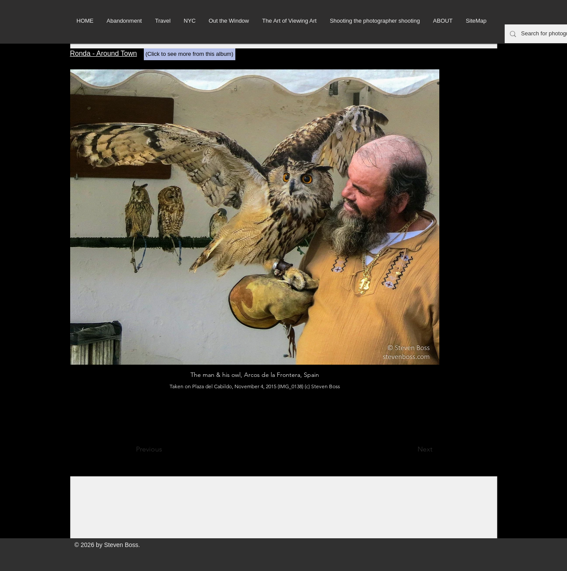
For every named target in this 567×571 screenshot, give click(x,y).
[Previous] (165, 449)
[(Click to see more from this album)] (189, 54)
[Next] (410, 449)
